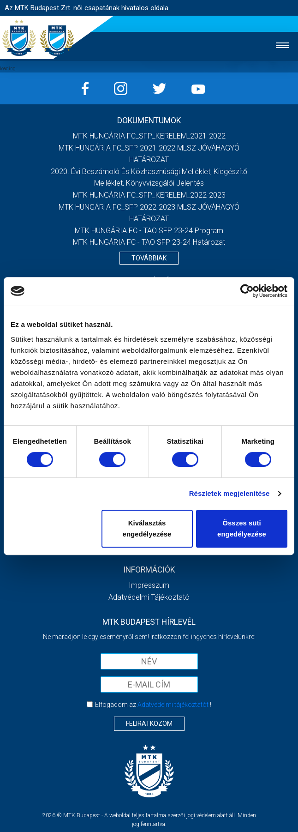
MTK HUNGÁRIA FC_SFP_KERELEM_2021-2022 (149, 136)
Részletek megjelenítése (229, 493)
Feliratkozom (149, 723)
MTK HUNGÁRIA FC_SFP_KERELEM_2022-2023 (149, 195)
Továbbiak (149, 258)
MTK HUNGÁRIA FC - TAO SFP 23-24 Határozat (149, 242)
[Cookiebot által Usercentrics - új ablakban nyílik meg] (247, 291)
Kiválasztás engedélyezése (147, 528)
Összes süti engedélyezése (241, 528)
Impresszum (149, 585)
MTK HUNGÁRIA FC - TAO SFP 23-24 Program (149, 230)
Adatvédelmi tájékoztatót (173, 704)
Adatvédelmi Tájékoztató (149, 597)
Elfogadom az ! (153, 704)
